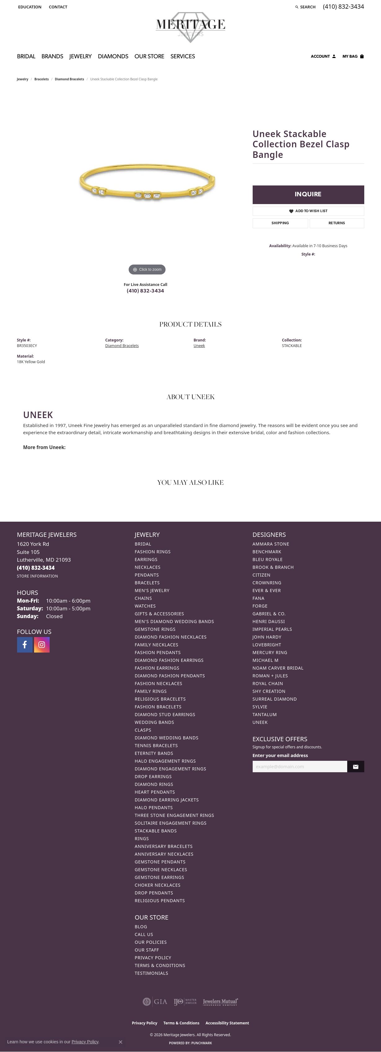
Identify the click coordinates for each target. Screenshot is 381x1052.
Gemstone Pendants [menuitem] (160, 862)
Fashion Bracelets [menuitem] (158, 707)
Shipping (280, 223)
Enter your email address (280, 755)
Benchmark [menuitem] (267, 552)
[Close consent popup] (120, 1042)
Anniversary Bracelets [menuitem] (164, 846)
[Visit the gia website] (155, 1002)
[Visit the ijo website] (185, 1002)
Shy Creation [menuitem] (269, 691)
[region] (147, 184)
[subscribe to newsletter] (355, 766)
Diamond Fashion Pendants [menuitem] (170, 676)
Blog (141, 926)
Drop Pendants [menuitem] (154, 893)
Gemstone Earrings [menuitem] (159, 877)
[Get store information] (37, 576)
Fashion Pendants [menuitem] (158, 652)
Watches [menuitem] (145, 606)
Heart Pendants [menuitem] (155, 792)
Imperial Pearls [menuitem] (272, 629)
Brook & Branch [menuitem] (273, 567)
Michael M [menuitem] (266, 660)
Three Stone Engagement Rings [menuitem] (174, 815)
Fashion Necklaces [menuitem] (159, 683)
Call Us (144, 934)
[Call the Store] (36, 567)
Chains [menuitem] (143, 598)
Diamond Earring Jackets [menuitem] (167, 800)
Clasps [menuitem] (143, 730)
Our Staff (147, 950)
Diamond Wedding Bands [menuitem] (167, 738)
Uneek (199, 345)
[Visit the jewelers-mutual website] (220, 1002)
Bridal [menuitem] (143, 544)
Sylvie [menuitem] (260, 707)
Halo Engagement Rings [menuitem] (165, 761)
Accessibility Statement (227, 1023)
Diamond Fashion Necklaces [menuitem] (171, 637)
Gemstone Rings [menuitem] (155, 629)
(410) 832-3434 (145, 291)
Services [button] (183, 57)
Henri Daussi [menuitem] (269, 621)
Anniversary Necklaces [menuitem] (164, 854)
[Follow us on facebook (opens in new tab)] (25, 645)
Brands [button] (52, 57)
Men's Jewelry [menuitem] (152, 590)
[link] (57, 7)
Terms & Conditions (160, 965)
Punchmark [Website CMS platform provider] (201, 1043)
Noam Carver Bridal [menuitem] (278, 668)
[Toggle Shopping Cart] (353, 57)
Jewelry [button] (80, 57)
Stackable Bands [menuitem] (156, 831)
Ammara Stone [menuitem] (271, 544)
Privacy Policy (153, 958)
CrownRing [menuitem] (267, 583)
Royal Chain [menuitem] (268, 683)
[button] (29, 7)
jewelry (23, 79)
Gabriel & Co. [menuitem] (269, 614)
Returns (337, 223)
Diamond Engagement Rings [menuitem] (170, 769)
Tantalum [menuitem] (265, 714)
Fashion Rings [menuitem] (153, 552)
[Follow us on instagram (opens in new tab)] (42, 645)
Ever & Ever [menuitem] (267, 590)
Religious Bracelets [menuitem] (160, 699)
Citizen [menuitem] (262, 575)
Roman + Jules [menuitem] (270, 676)
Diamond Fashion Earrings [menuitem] (169, 660)
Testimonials (151, 973)
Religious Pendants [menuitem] (160, 900)
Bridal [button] (26, 57)
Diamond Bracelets (69, 79)
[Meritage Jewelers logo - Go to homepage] (190, 27)
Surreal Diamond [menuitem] (275, 699)
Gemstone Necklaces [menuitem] (161, 869)
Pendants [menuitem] (147, 575)
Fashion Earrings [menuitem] (157, 668)
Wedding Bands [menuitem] (154, 722)
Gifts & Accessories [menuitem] (159, 614)
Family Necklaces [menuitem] (157, 645)
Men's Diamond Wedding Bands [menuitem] (174, 621)
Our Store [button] (149, 57)
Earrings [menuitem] (146, 559)
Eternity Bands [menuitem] (154, 753)
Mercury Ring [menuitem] (270, 652)
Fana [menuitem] (259, 598)
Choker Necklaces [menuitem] (158, 885)
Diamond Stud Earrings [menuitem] (165, 714)
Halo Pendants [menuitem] (154, 807)
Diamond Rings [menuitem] (154, 784)
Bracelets (41, 79)
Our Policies (151, 942)
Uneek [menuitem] (260, 722)
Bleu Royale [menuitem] (268, 559)
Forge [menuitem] (260, 606)
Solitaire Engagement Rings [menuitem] (171, 823)
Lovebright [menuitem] (267, 645)
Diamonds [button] (113, 57)
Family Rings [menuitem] (151, 691)
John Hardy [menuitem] (267, 637)
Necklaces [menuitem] (148, 567)
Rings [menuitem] (142, 838)
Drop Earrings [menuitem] (153, 776)
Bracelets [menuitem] (147, 583)
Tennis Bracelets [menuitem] (156, 745)
